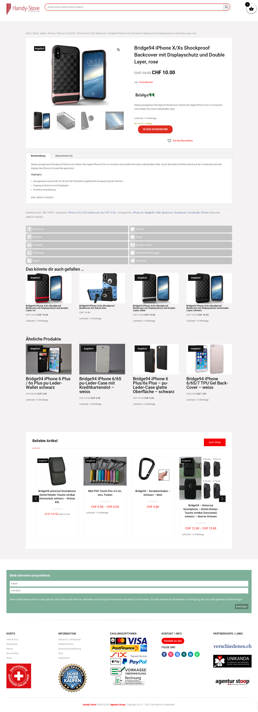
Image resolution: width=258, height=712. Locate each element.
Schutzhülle (193, 212)
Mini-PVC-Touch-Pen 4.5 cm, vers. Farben (105, 492)
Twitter (137, 229)
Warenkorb (12, 644)
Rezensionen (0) (64, 155)
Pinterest (34, 237)
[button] (118, 50)
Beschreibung (38, 155)
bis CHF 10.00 (108, 212)
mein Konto (12, 639)
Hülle (158, 212)
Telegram (138, 260)
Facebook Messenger (144, 252)
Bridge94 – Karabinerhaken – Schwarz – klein (152, 492)
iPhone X (205, 212)
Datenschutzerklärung (69, 648)
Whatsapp (35, 252)
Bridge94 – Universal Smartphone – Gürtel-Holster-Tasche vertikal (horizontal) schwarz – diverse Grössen (200, 511)
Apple (43, 33)
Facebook (35, 229)
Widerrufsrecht (66, 644)
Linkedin (35, 245)
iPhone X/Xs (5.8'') (66, 33)
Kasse (9, 648)
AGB (60, 653)
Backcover (167, 212)
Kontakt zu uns (173, 640)
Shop (35, 33)
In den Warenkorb (155, 129)
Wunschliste (12, 653)
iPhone (51, 33)
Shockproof (180, 212)
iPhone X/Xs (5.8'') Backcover (92, 33)
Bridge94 (149, 212)
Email (136, 237)
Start (28, 33)
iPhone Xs (138, 212)
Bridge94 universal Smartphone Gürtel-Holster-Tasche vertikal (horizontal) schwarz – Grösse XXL (57, 496)
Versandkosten (146, 82)
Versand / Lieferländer (69, 639)
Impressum (64, 658)
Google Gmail (141, 245)
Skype (33, 260)
